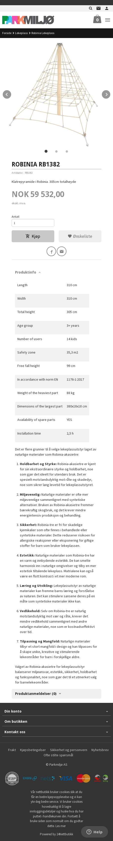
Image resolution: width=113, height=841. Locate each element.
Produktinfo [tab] (25, 272)
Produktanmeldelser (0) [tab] (35, 694)
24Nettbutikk (64, 834)
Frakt (12, 750)
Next (110, 94)
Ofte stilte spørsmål (58, 755)
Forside (6, 33)
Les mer (61, 826)
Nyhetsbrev (100, 750)
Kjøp (33, 236)
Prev (11, 94)
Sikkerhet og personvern (68, 750)
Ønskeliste (80, 236)
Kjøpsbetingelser (33, 750)
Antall (15, 216)
